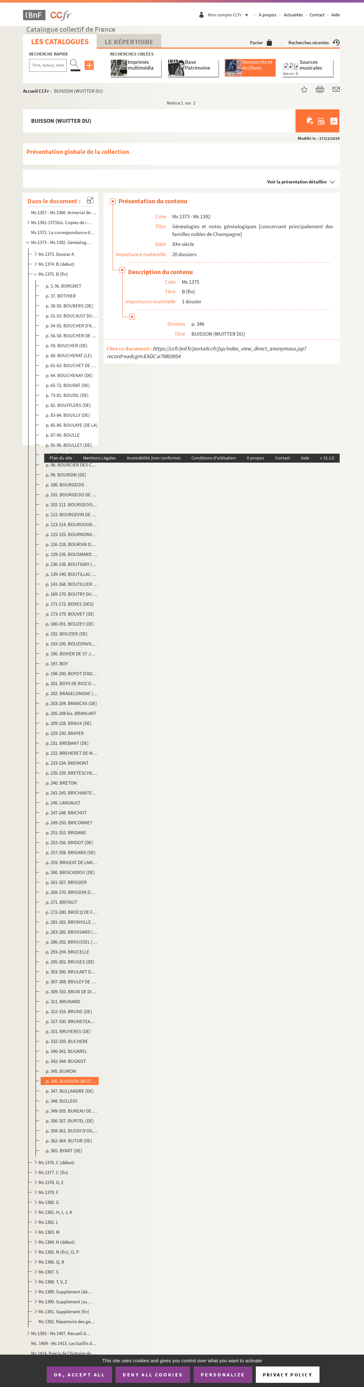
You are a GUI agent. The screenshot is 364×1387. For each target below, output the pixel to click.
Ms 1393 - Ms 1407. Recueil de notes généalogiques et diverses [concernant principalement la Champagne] (61, 1333)
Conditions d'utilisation (213, 458)
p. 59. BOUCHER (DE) (67, 345)
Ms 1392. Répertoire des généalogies (67, 1321)
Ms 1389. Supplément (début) (65, 1292)
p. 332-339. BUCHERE (67, 1041)
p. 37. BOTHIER (61, 296)
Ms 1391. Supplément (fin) (63, 1311)
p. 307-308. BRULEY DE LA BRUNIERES (72, 982)
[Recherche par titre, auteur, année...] (48, 65)
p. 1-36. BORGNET (63, 286)
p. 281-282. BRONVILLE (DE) (72, 922)
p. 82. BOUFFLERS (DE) (68, 405)
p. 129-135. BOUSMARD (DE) (72, 554)
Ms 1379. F (48, 1192)
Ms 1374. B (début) (56, 264)
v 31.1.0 (327, 458)
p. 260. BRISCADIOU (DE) (70, 872)
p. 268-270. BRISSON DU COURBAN (72, 892)
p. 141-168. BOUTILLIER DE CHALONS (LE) (72, 584)
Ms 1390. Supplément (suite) (65, 1302)
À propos (267, 15)
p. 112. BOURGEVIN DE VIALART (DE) (72, 514)
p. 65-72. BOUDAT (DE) (68, 385)
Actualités (293, 15)
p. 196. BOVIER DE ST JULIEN (72, 654)
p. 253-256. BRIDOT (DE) (69, 842)
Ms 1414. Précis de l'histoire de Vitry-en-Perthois (63, 1353)
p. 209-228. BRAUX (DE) (69, 723)
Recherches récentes (314, 42)
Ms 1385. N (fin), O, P (58, 1252)
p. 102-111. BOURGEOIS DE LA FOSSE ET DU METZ (72, 504)
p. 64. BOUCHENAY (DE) (69, 375)
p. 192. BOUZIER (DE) (67, 634)
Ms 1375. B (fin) (53, 274)
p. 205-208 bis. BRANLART (71, 713)
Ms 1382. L (48, 1222)
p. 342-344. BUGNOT (66, 1061)
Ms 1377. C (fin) (53, 1172)
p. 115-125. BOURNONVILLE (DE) (72, 534)
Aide (335, 15)
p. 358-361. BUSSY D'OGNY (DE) (72, 1131)
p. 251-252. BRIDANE (66, 832)
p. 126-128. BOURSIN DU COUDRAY (72, 544)
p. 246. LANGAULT (63, 803)
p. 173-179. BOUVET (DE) (70, 614)
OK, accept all (79, 1374)
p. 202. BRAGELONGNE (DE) (72, 693)
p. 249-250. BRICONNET (69, 823)
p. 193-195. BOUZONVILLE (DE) (72, 644)
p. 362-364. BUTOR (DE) (69, 1141)
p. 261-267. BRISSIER (66, 882)
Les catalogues (60, 41)
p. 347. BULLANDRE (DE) (70, 1091)
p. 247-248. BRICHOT (66, 813)
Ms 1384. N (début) (56, 1242)
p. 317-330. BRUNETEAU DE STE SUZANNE (72, 1021)
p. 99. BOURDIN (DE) (66, 475)
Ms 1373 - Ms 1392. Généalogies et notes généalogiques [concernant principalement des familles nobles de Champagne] (61, 242)
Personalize (223, 1374)
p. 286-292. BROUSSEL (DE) (72, 942)
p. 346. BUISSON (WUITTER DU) (72, 1081)
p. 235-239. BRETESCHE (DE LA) (72, 773)
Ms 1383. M (49, 1232)
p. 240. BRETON (61, 783)
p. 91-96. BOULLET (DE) (69, 445)
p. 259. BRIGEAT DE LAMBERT (72, 862)
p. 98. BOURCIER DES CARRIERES (72, 465)
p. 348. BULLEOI (61, 1101)
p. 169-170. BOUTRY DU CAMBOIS (72, 594)
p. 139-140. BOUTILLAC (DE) (72, 574)
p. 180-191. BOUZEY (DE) (70, 624)
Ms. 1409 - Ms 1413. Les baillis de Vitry (63, 1343)
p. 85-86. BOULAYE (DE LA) (72, 425)
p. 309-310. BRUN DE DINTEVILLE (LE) (72, 991)
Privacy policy (287, 1375)
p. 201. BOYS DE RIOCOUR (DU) (72, 683)
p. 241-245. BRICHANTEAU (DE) (72, 793)
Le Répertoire (129, 41)
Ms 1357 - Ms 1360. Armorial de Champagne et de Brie (63, 212)
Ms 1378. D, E (51, 1182)
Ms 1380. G (48, 1202)
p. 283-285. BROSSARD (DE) (72, 932)
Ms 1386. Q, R (51, 1262)
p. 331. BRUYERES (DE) (68, 1031)
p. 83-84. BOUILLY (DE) (68, 415)
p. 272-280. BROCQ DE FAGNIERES (72, 912)
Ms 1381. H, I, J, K (55, 1212)
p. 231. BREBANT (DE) (67, 743)
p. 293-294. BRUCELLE (67, 952)
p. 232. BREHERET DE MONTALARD (72, 753)
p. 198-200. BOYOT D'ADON (72, 673)
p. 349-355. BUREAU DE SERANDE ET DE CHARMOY (72, 1111)
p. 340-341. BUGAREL (66, 1051)
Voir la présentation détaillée (297, 182)
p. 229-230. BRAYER (65, 733)
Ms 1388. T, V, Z (52, 1282)
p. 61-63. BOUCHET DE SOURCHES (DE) (72, 365)
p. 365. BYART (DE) (64, 1150)
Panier (261, 42)
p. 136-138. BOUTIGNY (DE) (72, 564)
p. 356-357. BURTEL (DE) (70, 1121)
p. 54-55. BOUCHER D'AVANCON (72, 326)
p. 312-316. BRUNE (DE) (69, 1011)
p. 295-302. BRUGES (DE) (70, 962)
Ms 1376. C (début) (56, 1162)
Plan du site (61, 458)
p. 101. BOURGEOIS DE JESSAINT (72, 495)
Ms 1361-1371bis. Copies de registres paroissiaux (61, 222)
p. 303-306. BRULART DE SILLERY (72, 972)
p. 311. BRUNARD (63, 1001)
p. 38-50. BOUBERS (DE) (69, 306)
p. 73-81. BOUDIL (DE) (67, 395)
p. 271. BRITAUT (61, 902)
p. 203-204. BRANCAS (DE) (71, 703)
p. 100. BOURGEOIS (65, 485)
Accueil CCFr (36, 91)
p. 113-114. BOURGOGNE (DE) (72, 524)
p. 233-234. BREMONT (67, 763)
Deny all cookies (153, 1374)
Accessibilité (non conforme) (154, 458)
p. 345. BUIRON (61, 1071)
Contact (317, 15)
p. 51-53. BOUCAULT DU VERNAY (72, 316)
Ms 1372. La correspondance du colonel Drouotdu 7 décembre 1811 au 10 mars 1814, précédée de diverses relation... (63, 232)
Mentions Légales (99, 458)
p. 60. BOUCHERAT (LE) (69, 355)
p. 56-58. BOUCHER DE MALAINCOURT (72, 335)
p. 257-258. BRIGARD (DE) (71, 852)
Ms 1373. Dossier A (56, 254)
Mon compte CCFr (229, 15)
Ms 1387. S (48, 1272)
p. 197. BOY (57, 663)
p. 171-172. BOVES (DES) (70, 604)
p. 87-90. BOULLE (63, 435)
